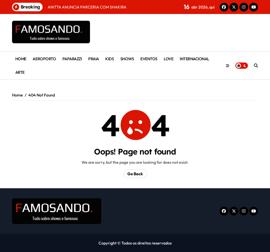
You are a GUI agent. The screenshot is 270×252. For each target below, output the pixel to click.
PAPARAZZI (72, 58)
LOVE (168, 58)
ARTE (20, 72)
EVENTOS (148, 58)
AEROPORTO (44, 58)
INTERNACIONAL (194, 58)
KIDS (109, 58)
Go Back (135, 173)
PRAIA (93, 58)
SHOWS (127, 58)
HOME (20, 58)
